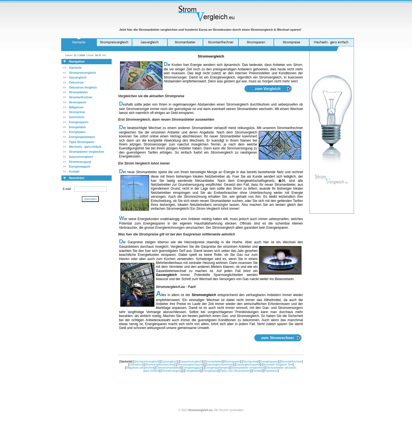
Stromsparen (232, 361)
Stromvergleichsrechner (160, 364)
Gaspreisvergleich (81, 156)
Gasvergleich (78, 77)
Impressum (271, 370)
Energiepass (210, 370)
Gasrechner (77, 117)
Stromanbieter (213, 361)
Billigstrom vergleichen (140, 367)
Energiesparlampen (82, 137)
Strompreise (250, 361)
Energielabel (192, 370)
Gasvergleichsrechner (219, 364)
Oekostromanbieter (168, 367)
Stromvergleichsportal (190, 364)
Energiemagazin (192, 367)
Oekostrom (136, 364)
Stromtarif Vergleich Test (278, 364)
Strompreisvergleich (82, 72)
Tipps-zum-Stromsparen (235, 370)
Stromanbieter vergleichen (247, 367)
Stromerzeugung (171, 370)
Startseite (75, 67)
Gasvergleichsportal (248, 364)
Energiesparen (269, 361)
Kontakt (257, 370)
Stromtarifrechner (80, 97)
